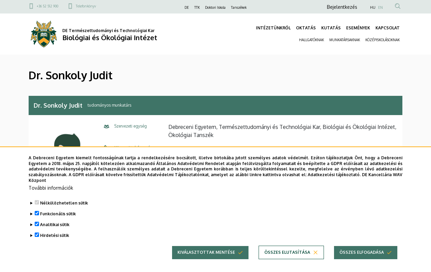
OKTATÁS (306, 27)
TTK (197, 7)
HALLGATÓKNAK (311, 40)
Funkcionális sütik (58, 224)
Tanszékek (238, 7)
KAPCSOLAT (387, 27)
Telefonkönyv (86, 6)
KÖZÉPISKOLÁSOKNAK (382, 40)
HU (372, 7)
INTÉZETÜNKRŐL (273, 27)
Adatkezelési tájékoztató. (334, 186)
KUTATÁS (331, 27)
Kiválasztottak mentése (206, 263)
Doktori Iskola (215, 7)
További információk (51, 199)
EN (380, 7)
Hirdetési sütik (54, 246)
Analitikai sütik (54, 235)
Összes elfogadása (361, 263)
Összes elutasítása (287, 263)
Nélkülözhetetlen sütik (64, 214)
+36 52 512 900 (47, 6)
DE (187, 7)
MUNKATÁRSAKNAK (344, 40)
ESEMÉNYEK (358, 27)
